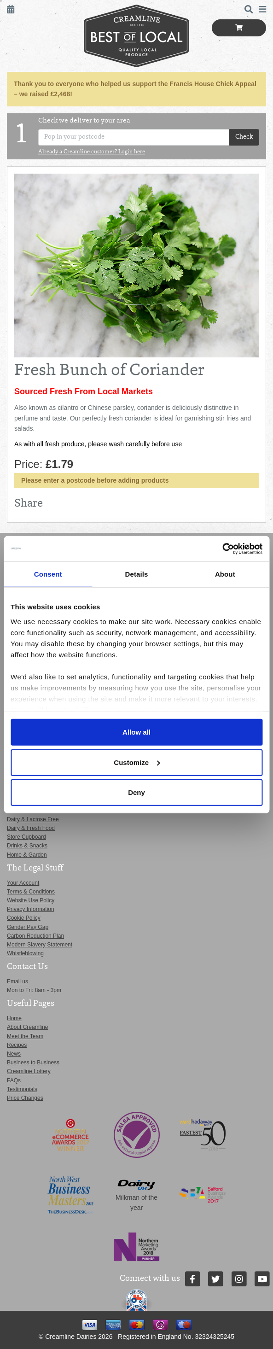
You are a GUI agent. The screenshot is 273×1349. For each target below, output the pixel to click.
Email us (17, 981)
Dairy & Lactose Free (33, 819)
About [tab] (225, 574)
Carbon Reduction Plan (35, 936)
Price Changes (25, 1098)
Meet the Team (25, 1036)
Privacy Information (30, 909)
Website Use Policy (30, 900)
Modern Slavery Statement (39, 944)
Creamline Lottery (29, 1071)
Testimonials (22, 1089)
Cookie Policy (24, 918)
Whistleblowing (25, 953)
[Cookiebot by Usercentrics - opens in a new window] (222, 549)
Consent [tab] (48, 574)
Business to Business (33, 1062)
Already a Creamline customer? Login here (91, 152)
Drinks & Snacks (27, 845)
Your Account (23, 883)
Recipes (17, 1045)
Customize (137, 762)
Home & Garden (27, 855)
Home (14, 1018)
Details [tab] (136, 574)
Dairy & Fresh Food (31, 828)
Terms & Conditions (31, 891)
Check (244, 137)
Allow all (136, 732)
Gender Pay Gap (27, 927)
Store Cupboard (26, 837)
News (14, 1054)
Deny (136, 792)
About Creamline (27, 1027)
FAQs (14, 1080)
